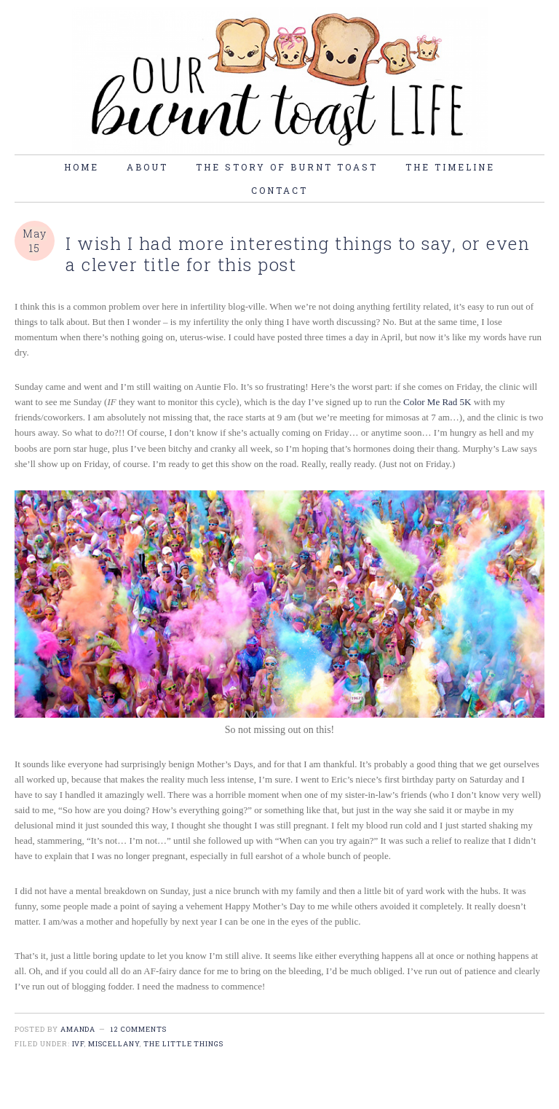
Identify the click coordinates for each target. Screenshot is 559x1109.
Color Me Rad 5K (437, 401)
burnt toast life (279, 80)
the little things (183, 1044)
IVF (78, 1044)
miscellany (114, 1044)
